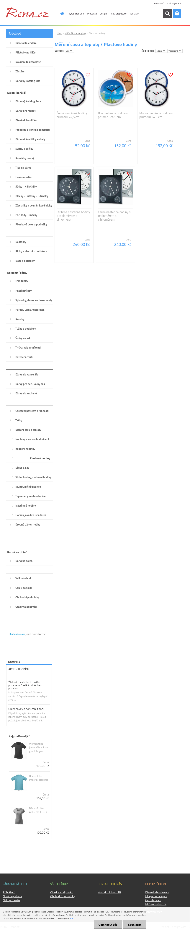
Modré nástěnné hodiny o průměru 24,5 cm (156, 115)
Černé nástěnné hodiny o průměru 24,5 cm (73, 115)
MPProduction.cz (155, 904)
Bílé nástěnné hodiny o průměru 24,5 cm (113, 115)
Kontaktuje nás (17, 634)
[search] (167, 13)
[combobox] (161, 51)
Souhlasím (135, 924)
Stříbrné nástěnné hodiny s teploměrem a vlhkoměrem (73, 215)
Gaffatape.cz (153, 900)
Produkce (92, 13)
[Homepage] (60, 13)
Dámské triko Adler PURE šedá (38, 810)
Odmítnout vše (108, 924)
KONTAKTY (17, 628)
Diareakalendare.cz (157, 892)
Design (103, 13)
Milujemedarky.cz (156, 896)
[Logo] (27, 12)
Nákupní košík (11, 900)
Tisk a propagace (118, 13)
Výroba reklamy (76, 13)
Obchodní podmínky (62, 896)
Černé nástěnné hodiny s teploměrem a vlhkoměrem (114, 215)
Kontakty (134, 13)
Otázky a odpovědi (61, 892)
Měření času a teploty (75, 33)
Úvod (59, 33)
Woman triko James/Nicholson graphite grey (38, 747)
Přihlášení (158, 3)
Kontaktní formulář (109, 892)
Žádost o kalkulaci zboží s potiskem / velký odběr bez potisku (25, 685)
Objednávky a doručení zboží (26, 709)
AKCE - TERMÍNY (19, 669)
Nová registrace (173, 3)
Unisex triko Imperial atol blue (38, 778)
